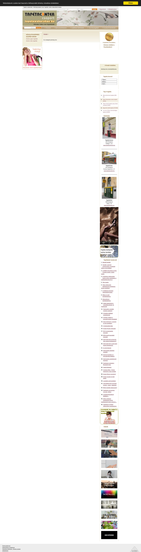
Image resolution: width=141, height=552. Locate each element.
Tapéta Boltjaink (107, 367)
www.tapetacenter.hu (109, 170)
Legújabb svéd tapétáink (109, 380)
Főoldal (45, 34)
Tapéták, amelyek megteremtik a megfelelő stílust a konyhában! (108, 266)
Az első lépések (107, 348)
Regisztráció (102, 9)
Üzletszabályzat (6, 545)
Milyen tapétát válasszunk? (110, 387)
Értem (131, 3)
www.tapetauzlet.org (109, 205)
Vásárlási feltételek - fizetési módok (11, 549)
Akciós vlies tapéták (31, 41)
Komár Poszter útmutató (109, 328)
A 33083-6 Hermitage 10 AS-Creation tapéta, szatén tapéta (109, 272)
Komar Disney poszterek (109, 374)
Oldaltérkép (5, 550)
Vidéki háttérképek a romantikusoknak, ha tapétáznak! (107, 305)
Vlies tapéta (105, 282)
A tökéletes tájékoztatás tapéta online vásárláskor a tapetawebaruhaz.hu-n (108, 278)
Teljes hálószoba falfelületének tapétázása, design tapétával (108, 286)
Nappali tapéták (106, 262)
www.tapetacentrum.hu (109, 145)
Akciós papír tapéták (32, 38)
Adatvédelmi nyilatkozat (8, 547)
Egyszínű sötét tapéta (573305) (110, 107)
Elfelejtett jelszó (112, 9)
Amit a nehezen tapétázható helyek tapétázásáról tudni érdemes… (109, 400)
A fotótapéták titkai (108, 326)
